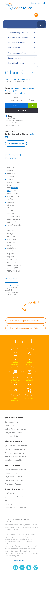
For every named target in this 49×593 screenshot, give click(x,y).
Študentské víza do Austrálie (16, 446)
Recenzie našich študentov (15, 507)
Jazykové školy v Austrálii (21, 32)
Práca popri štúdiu (12, 436)
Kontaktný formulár (21, 63)
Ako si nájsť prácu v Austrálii (15, 469)
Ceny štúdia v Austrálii (21, 53)
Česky (33, 3)
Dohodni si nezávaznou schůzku (26, 328)
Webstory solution (21, 560)
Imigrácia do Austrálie (13, 460)
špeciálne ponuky (13, 285)
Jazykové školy (11, 425)
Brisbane (23, 93)
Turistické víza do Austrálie (15, 456)
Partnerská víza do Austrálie (16, 449)
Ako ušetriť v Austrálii (13, 484)
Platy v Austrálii (11, 473)
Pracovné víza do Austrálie (15, 453)
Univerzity (22, 429)
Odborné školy (10, 429)
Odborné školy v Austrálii (21, 37)
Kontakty (8, 504)
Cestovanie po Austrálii (14, 480)
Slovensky (42, 3)
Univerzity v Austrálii (21, 42)
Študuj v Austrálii (11, 422)
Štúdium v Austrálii (24, 79)
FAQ (6, 500)
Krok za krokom (21, 47)
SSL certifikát (29, 576)
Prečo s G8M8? (10, 493)
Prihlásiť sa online (16, 143)
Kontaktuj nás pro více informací (27, 320)
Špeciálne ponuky (21, 58)
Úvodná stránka (10, 79)
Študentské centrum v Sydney (16, 497)
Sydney (15, 93)
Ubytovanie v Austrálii (13, 477)
